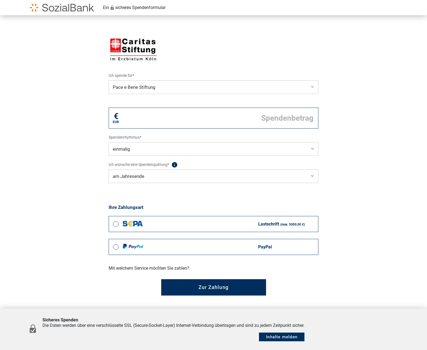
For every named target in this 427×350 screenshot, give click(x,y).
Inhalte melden (281, 336)
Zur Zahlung (213, 287)
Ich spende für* (121, 75)
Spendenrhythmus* (125, 137)
